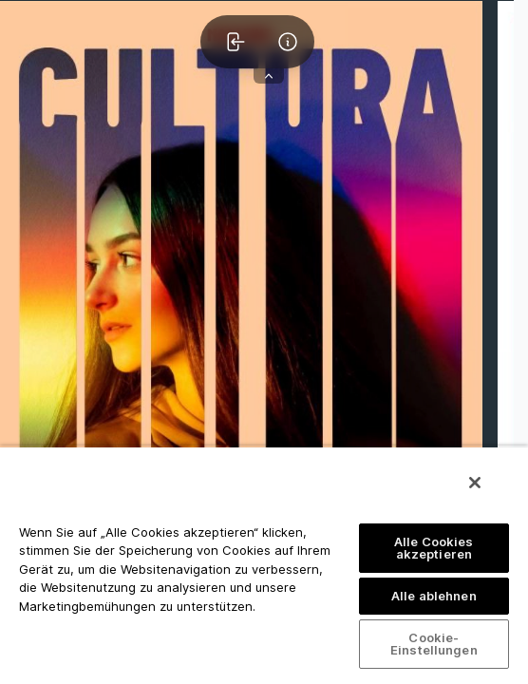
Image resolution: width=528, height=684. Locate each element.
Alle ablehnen (434, 595)
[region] (264, 565)
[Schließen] (475, 483)
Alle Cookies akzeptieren (434, 547)
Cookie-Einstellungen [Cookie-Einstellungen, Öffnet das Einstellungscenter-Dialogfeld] (434, 643)
